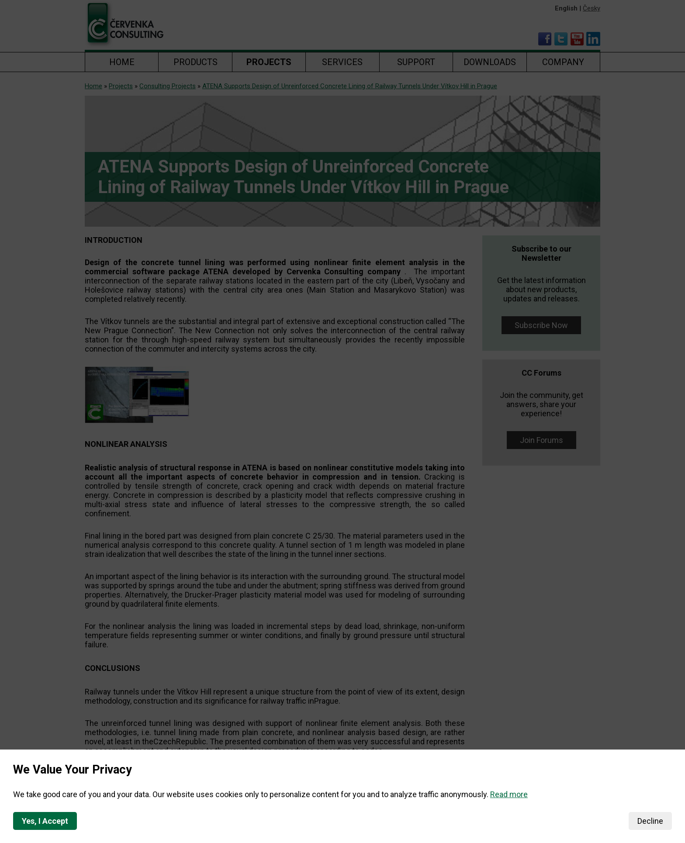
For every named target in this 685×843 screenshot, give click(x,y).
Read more (509, 794)
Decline (650, 821)
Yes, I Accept (45, 821)
